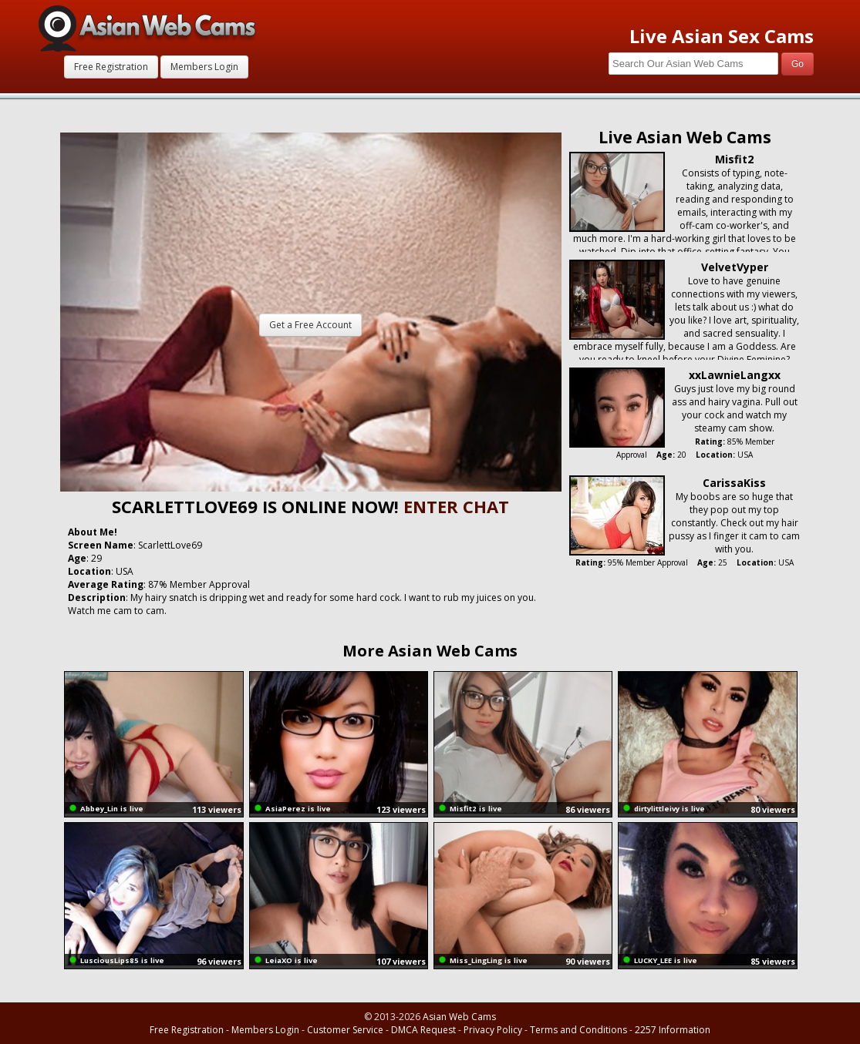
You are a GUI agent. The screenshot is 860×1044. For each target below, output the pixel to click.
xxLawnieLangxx (735, 375)
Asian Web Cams (459, 1016)
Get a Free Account (310, 324)
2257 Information (672, 1029)
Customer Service (345, 1029)
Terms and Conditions (578, 1029)
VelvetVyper (734, 267)
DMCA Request (423, 1029)
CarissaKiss (734, 482)
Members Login (204, 66)
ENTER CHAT (456, 506)
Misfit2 (734, 159)
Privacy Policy (493, 1029)
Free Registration (111, 66)
